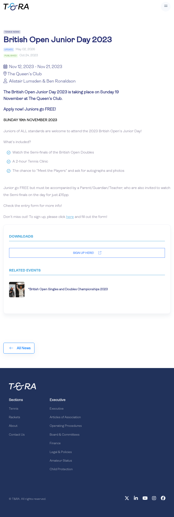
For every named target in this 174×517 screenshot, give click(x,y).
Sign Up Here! (87, 253)
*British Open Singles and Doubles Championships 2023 (68, 289)
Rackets (14, 417)
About (13, 426)
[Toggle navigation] (166, 7)
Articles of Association (65, 417)
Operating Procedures (66, 426)
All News (20, 348)
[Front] (22, 386)
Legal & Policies (61, 452)
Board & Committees (65, 435)
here (70, 217)
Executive (57, 409)
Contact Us (17, 435)
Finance (55, 443)
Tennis (13, 409)
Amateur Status (61, 461)
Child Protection (61, 469)
